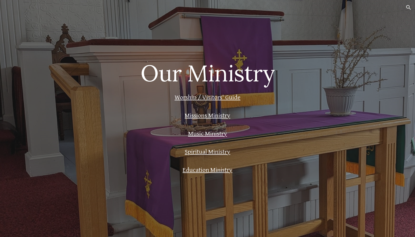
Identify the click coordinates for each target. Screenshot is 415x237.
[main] (207, 73)
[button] (408, 7)
